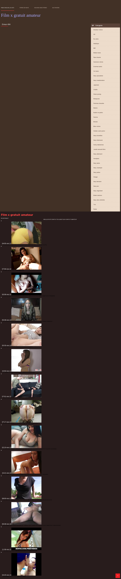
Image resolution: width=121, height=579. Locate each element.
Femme (95, 117)
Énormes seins (97, 66)
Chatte (95, 89)
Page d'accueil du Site (7, 7)
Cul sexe (96, 71)
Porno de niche (24, 7)
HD (94, 34)
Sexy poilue (96, 172)
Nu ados (95, 39)
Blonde (95, 121)
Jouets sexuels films (99, 149)
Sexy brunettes (97, 135)
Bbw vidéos (96, 126)
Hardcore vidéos (98, 62)
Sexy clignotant (98, 191)
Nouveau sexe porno (40, 7)
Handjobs (96, 158)
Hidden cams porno (99, 131)
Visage (95, 177)
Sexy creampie (97, 167)
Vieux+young (97, 94)
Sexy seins (96, 163)
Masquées (96, 99)
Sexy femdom (97, 181)
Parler (95, 209)
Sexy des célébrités (99, 200)
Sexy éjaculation (98, 75)
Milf (94, 48)
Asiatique (96, 43)
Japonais (96, 85)
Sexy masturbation (99, 80)
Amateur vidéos (98, 29)
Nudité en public (98, 112)
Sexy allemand (97, 154)
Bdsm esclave (97, 195)
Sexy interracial (98, 140)
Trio (94, 204)
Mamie (95, 108)
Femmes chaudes (98, 103)
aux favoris (55, 7)
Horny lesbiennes (98, 145)
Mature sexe (97, 53)
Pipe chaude (97, 57)
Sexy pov (96, 186)
